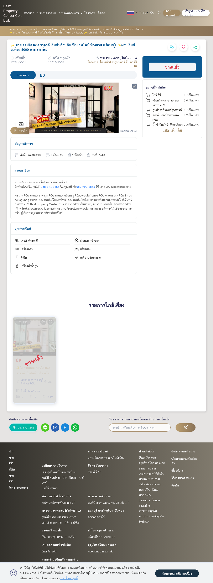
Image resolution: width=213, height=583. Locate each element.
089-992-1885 (85, 186)
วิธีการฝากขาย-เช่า (182, 478)
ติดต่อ (101, 13)
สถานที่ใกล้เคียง (156, 87)
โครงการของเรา (18, 487)
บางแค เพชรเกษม (99, 496)
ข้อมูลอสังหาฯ (24, 143)
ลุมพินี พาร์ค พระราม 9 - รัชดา (59, 517)
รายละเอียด (22, 170)
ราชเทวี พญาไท (52, 530)
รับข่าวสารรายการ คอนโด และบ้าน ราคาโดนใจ (139, 419)
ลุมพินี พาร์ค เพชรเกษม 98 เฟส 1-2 (108, 502)
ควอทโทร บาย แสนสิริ (100, 551)
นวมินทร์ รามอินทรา (55, 465)
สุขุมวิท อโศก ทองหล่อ (102, 545)
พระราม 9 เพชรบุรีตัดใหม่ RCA (61, 510)
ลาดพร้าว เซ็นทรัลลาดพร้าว (60, 559)
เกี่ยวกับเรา (177, 470)
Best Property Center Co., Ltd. (12, 12)
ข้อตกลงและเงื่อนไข (183, 451)
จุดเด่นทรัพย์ (23, 228)
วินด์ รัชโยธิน (49, 551)
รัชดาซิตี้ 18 (94, 472)
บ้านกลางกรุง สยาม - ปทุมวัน (58, 537)
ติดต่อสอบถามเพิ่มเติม (23, 419)
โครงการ (89, 13)
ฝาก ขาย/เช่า (171, 13)
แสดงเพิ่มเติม (172, 130)
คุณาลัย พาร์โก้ (96, 517)
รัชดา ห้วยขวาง (98, 465)
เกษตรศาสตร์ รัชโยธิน (56, 545)
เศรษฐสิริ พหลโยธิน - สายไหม (59, 472)
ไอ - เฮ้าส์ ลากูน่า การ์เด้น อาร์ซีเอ (122, 29)
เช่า (11, 463)
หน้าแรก (29, 13)
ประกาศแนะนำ (46, 13)
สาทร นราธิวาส (98, 451)
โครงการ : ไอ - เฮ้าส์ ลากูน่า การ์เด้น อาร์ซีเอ (112, 64)
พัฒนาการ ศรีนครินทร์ (56, 496)
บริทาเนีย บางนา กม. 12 (101, 537)
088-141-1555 (50, 186)
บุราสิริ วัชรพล (50, 488)
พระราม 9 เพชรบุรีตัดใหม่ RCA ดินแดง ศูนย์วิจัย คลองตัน (71, 29)
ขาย (11, 457)
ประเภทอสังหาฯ (70, 13)
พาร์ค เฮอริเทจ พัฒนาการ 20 (58, 502)
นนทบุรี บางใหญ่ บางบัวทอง (106, 510)
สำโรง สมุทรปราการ (101, 530)
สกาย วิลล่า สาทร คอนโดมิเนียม (106, 457)
